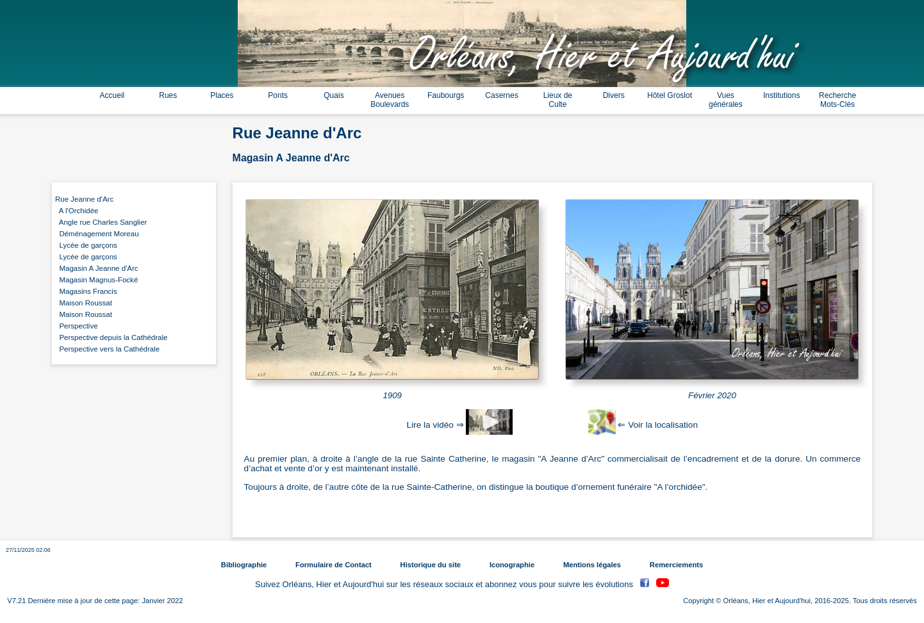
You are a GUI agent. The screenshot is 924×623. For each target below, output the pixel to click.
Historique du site (430, 565)
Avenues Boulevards (389, 100)
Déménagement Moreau (97, 234)
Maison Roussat (83, 303)
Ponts (278, 95)
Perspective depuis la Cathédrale (111, 337)
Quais (333, 95)
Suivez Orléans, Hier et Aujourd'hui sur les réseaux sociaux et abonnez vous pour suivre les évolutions (445, 584)
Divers (614, 95)
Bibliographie (244, 565)
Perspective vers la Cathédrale (107, 349)
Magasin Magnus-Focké (96, 280)
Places (221, 95)
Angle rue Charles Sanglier (101, 222)
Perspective (76, 326)
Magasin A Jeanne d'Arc (96, 268)
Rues (168, 95)
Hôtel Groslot (669, 95)
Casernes (501, 95)
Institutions (781, 95)
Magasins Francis (86, 291)
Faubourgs (445, 95)
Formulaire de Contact (333, 565)
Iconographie (512, 565)
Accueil (112, 95)
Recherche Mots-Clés (837, 100)
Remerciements (676, 565)
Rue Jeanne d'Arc (84, 199)
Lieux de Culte (557, 100)
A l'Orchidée (77, 210)
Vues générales (726, 100)
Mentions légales (592, 565)
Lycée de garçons (86, 245)
